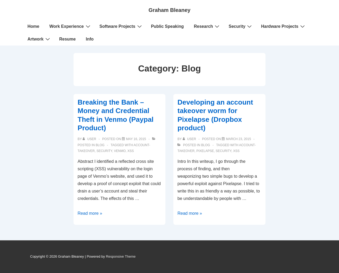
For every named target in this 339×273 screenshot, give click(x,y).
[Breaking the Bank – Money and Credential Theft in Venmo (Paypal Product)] (136, 139)
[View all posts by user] (90, 139)
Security (241, 26)
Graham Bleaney (170, 10)
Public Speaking (167, 26)
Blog (100, 145)
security (104, 151)
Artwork (39, 39)
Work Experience (70, 26)
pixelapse (205, 151)
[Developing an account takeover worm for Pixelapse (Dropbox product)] (238, 139)
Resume (67, 39)
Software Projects (121, 26)
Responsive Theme (121, 256)
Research (207, 26)
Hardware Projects (283, 26)
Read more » (90, 213)
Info (89, 39)
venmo (120, 151)
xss (130, 151)
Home (33, 26)
